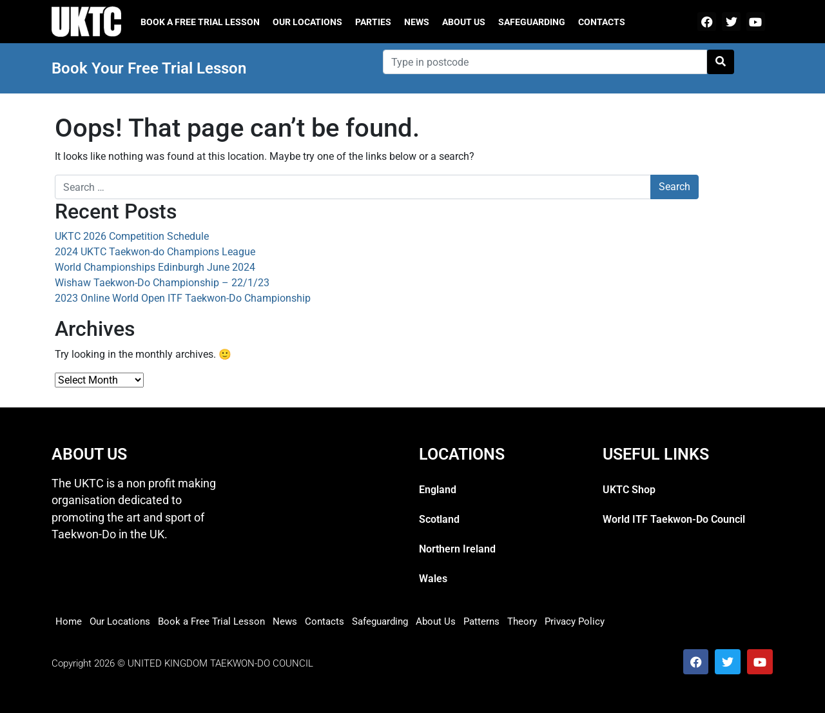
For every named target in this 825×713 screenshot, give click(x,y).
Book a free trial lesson (200, 22)
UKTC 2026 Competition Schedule (132, 236)
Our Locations (307, 22)
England (437, 489)
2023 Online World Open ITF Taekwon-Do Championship (183, 298)
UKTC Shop (629, 489)
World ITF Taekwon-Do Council (674, 519)
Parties (373, 22)
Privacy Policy (575, 621)
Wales (433, 578)
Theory (522, 621)
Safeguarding (531, 22)
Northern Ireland (457, 549)
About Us (463, 22)
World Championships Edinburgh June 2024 (155, 267)
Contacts (601, 22)
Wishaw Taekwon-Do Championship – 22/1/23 (162, 283)
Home (68, 621)
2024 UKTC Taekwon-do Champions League (155, 252)
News (416, 22)
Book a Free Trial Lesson (211, 621)
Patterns (481, 621)
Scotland (439, 519)
